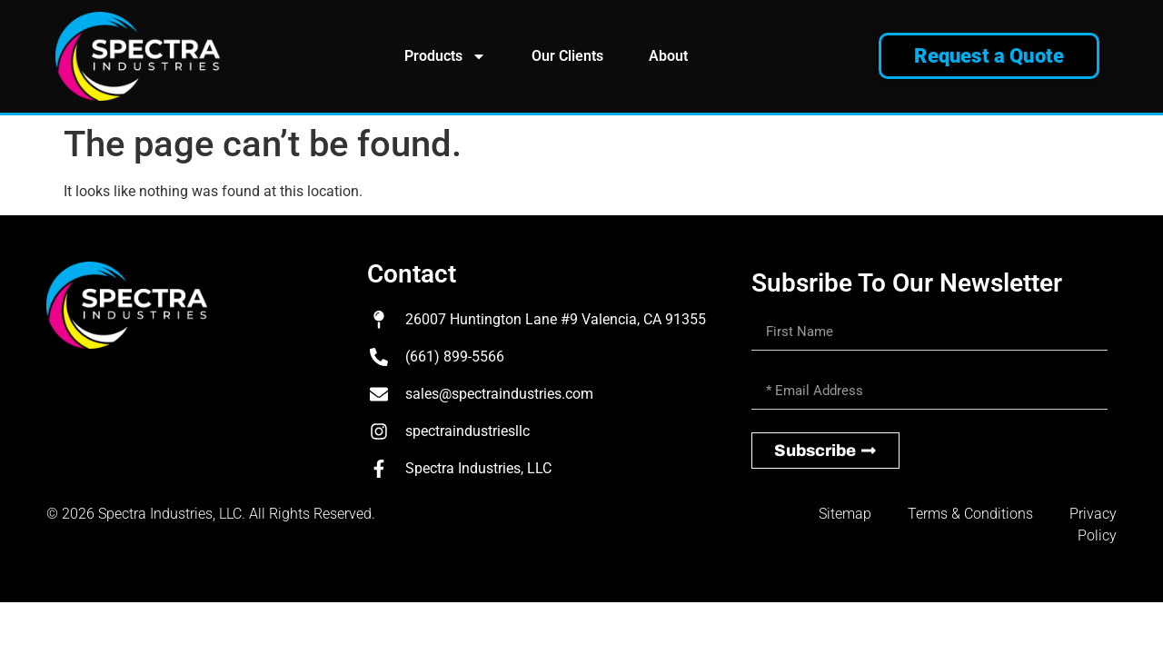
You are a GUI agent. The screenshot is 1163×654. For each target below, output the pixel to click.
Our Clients (567, 55)
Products (445, 56)
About (668, 55)
